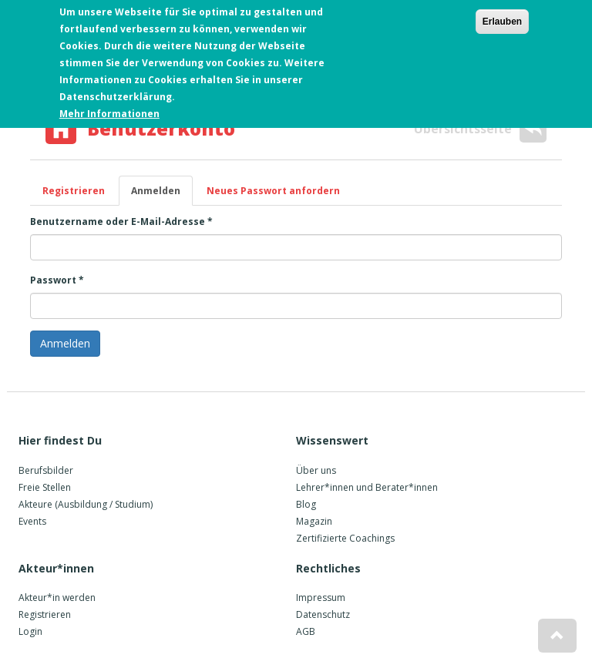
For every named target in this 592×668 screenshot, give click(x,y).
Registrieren (73, 190)
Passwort (57, 280)
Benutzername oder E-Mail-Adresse (121, 221)
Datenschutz (323, 614)
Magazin (314, 521)
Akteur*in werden (57, 597)
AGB (305, 631)
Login (30, 631)
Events (32, 521)
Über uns (316, 470)
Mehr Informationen (109, 112)
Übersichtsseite (480, 129)
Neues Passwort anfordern (273, 190)
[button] (557, 636)
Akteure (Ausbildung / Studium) (85, 504)
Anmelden (162, 195)
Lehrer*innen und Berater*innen (367, 487)
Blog (306, 504)
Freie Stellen (44, 487)
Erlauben (502, 20)
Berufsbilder (45, 470)
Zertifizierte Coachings (345, 538)
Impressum (320, 597)
